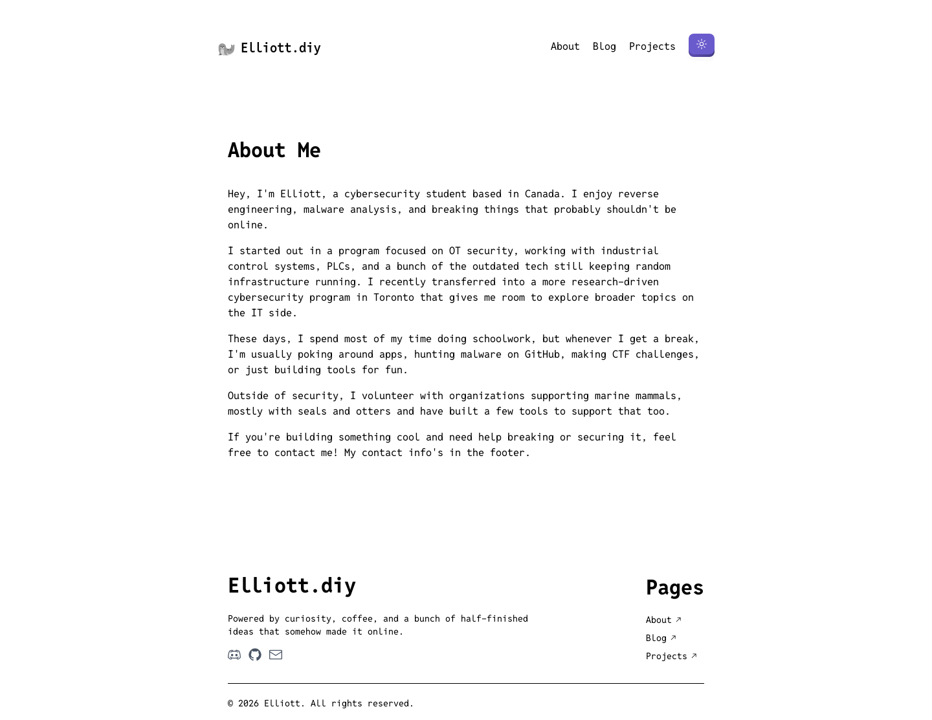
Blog (604, 46)
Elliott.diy (269, 48)
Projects (652, 46)
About (565, 46)
